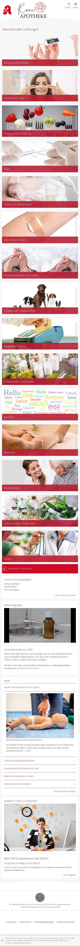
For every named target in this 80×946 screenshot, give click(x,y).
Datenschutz (26, 922)
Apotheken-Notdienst (17, 568)
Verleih (7, 558)
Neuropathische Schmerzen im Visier (21, 768)
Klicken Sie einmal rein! (29, 668)
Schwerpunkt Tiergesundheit (19, 310)
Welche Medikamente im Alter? (19, 776)
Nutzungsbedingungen (44, 922)
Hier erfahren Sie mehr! (66, 595)
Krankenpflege (12, 487)
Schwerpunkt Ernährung (17, 133)
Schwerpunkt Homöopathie (19, 381)
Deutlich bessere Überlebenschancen (24, 740)
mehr (28, 750)
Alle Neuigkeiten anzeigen (65, 791)
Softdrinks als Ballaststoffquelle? (19, 760)
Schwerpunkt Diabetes (16, 62)
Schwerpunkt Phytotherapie (19, 523)
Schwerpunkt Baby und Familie (21, 275)
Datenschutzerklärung (22, 943)
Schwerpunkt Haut (14, 98)
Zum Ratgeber (70, 875)
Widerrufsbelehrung (66, 922)
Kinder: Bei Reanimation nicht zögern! (22, 687)
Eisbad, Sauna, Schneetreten (17, 783)
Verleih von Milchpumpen (18, 204)
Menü (75, 6)
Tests (6, 169)
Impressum (11, 922)
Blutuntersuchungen (15, 239)
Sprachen (9, 417)
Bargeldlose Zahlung (40, 346)
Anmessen (40, 452)
